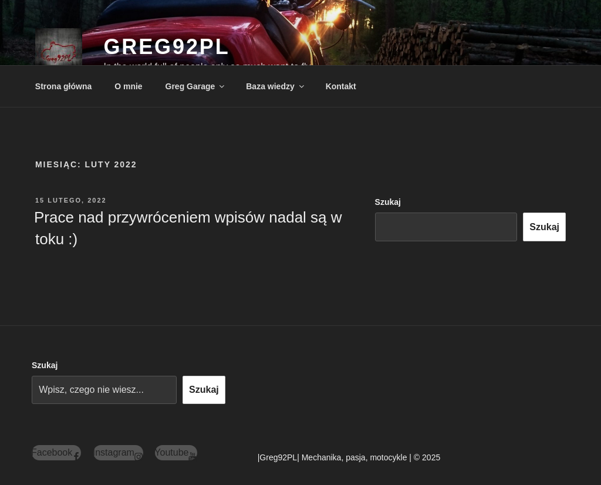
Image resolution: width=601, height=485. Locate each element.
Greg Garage (196, 86)
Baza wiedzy (275, 86)
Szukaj (388, 202)
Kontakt (341, 86)
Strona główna (63, 86)
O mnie (128, 86)
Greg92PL (166, 47)
